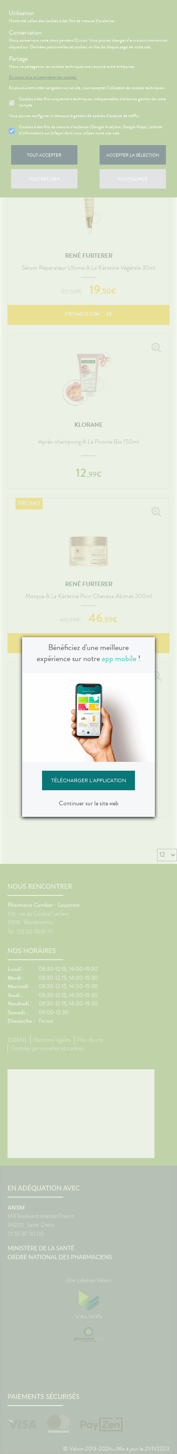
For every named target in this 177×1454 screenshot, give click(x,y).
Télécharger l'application (88, 780)
